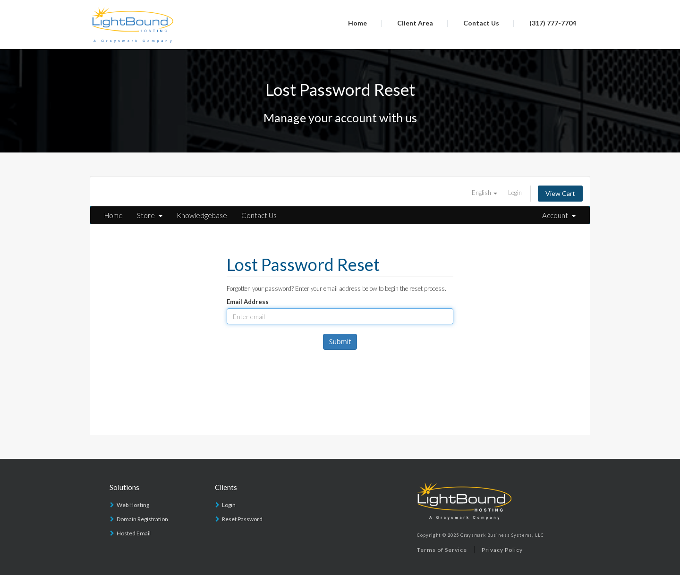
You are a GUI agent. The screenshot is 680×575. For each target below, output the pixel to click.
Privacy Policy (502, 549)
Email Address (248, 301)
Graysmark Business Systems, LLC (502, 535)
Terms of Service (442, 549)
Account (559, 215)
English (484, 192)
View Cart (560, 193)
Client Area (415, 23)
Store (149, 215)
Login (515, 192)
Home (357, 23)
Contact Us (481, 23)
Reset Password (242, 519)
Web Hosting (133, 504)
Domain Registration (142, 519)
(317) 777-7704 (552, 23)
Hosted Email (134, 533)
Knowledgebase (202, 215)
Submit (340, 341)
